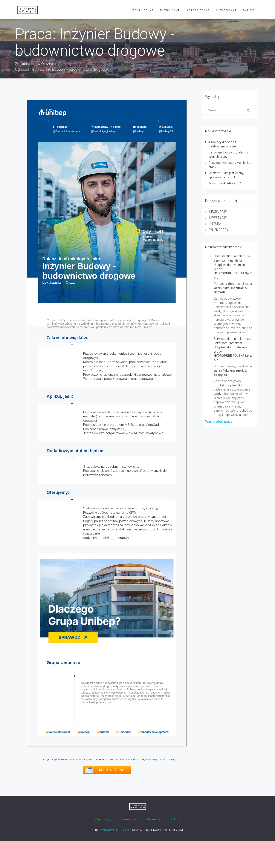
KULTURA (250, 9)
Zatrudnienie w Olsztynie (36, 63)
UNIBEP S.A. (101, 759)
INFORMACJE (226, 9)
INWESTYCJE (170, 9)
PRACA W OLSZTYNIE (115, 830)
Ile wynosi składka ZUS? (224, 183)
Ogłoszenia (24, 69)
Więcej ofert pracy (218, 422)
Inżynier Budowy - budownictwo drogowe (72, 759)
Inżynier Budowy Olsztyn (153, 759)
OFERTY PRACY (198, 9)
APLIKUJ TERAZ (112, 770)
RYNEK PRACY (143, 9)
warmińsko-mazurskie (127, 759)
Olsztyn (45, 759)
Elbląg (171, 759)
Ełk (111, 759)
